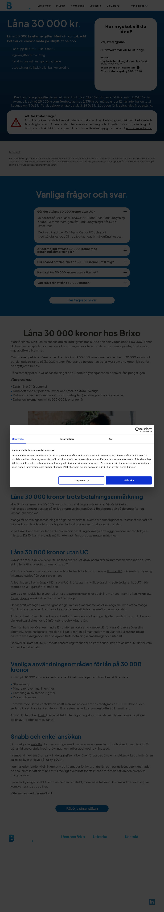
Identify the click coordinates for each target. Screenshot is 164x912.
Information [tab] (67, 439)
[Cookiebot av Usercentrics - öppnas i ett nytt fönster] (138, 429)
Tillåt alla (128, 480)
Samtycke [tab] (18, 439)
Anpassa (82, 480)
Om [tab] (110, 439)
